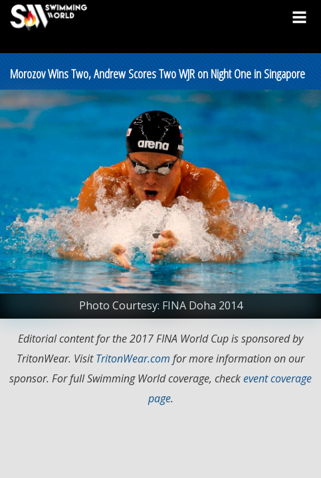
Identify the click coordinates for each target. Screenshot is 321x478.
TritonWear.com (133, 358)
